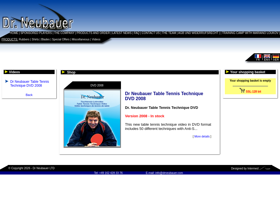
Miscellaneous (80, 39)
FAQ (136, 33)
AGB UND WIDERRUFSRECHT (198, 33)
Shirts (35, 39)
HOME (14, 33)
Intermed (253, 168)
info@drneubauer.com (169, 173)
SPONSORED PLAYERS (36, 33)
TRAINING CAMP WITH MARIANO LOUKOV (250, 33)
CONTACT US (151, 33)
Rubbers (24, 39)
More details (201, 136)
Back (29, 95)
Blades (45, 39)
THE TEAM (169, 33)
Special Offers (61, 39)
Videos (96, 39)
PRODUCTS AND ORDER (93, 33)
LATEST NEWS (122, 33)
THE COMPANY (64, 33)
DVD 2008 (96, 85)
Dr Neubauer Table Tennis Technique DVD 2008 (29, 84)
